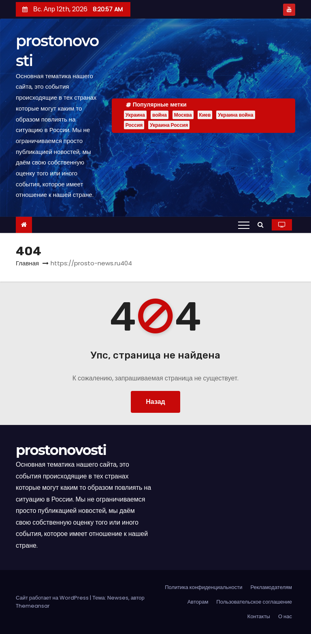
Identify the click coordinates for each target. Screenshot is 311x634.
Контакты (258, 616)
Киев (205, 114)
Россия (134, 125)
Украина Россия (169, 125)
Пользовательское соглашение (254, 602)
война (159, 114)
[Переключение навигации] (243, 224)
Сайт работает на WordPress (53, 598)
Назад (155, 401)
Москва (183, 114)
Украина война (235, 114)
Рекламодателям (271, 587)
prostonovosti (61, 450)
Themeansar (33, 606)
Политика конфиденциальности (203, 587)
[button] (262, 224)
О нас (285, 616)
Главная (27, 263)
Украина (135, 114)
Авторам (198, 602)
